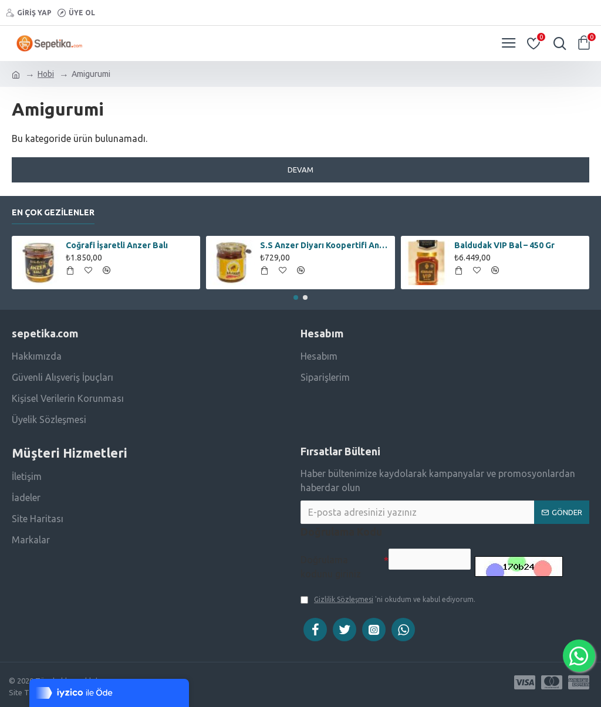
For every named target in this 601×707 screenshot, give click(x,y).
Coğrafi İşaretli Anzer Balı (117, 244)
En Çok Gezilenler (53, 210)
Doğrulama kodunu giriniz (330, 565)
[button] (295, 296)
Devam (300, 169)
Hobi (46, 74)
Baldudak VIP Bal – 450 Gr (504, 244)
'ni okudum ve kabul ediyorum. (387, 599)
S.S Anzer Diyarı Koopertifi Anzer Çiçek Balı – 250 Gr (325, 244)
